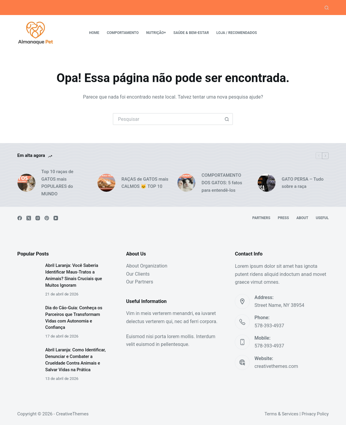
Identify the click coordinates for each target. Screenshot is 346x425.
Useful (322, 218)
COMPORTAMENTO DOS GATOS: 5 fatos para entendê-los (221, 183)
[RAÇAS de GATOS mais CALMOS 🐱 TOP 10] (106, 183)
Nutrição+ (156, 33)
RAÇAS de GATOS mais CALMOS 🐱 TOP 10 (144, 182)
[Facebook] (19, 218)
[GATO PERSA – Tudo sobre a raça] (267, 183)
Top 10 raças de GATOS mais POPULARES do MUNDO (57, 183)
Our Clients (138, 274)
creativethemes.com (276, 366)
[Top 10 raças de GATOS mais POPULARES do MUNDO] (26, 183)
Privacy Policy (315, 414)
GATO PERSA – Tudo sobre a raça (302, 182)
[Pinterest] (46, 218)
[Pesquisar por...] (167, 119)
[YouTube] (56, 218)
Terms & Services (282, 414)
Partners (261, 218)
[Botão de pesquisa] (227, 119)
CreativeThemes (72, 414)
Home (94, 33)
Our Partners (139, 282)
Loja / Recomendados (236, 33)
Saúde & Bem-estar (191, 33)
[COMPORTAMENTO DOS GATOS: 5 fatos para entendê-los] (186, 183)
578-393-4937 (269, 326)
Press (283, 218)
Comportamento (123, 33)
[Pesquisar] (327, 8)
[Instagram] (37, 218)
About (302, 218)
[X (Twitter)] (28, 218)
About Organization (146, 266)
